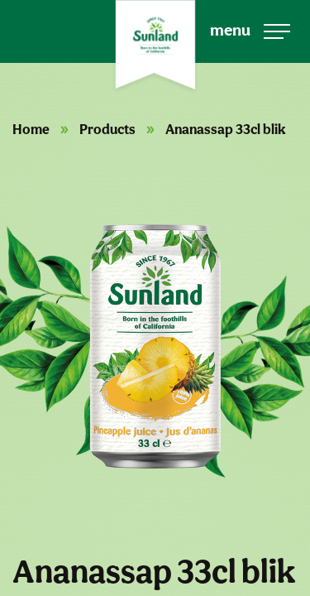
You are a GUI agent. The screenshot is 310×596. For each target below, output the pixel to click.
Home (31, 129)
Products (107, 129)
